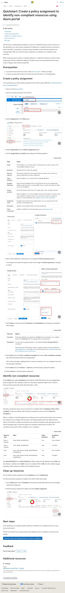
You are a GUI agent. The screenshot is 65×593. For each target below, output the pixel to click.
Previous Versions (14, 588)
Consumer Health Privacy (48, 588)
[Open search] (57, 2)
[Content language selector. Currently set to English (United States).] (9, 584)
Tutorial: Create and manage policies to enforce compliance (22, 538)
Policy (25, 6)
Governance (18, 6)
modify (28, 349)
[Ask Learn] (57, 6)
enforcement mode (47, 209)
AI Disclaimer (4, 588)
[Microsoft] (32, 2)
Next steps (7, 40)
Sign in (62, 2)
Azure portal (18, 89)
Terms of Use (4, 590)
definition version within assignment (45, 197)
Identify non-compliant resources (13, 36)
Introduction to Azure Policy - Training (13, 568)
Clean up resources (9, 38)
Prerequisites (7, 31)
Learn (4, 6)
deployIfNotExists (19, 349)
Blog (22, 588)
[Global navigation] (1, 2)
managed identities (53, 349)
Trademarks (13, 590)
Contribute (30, 588)
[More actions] (60, 6)
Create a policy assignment (11, 34)
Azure (10, 6)
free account (36, 71)
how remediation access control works (25, 351)
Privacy (37, 588)
